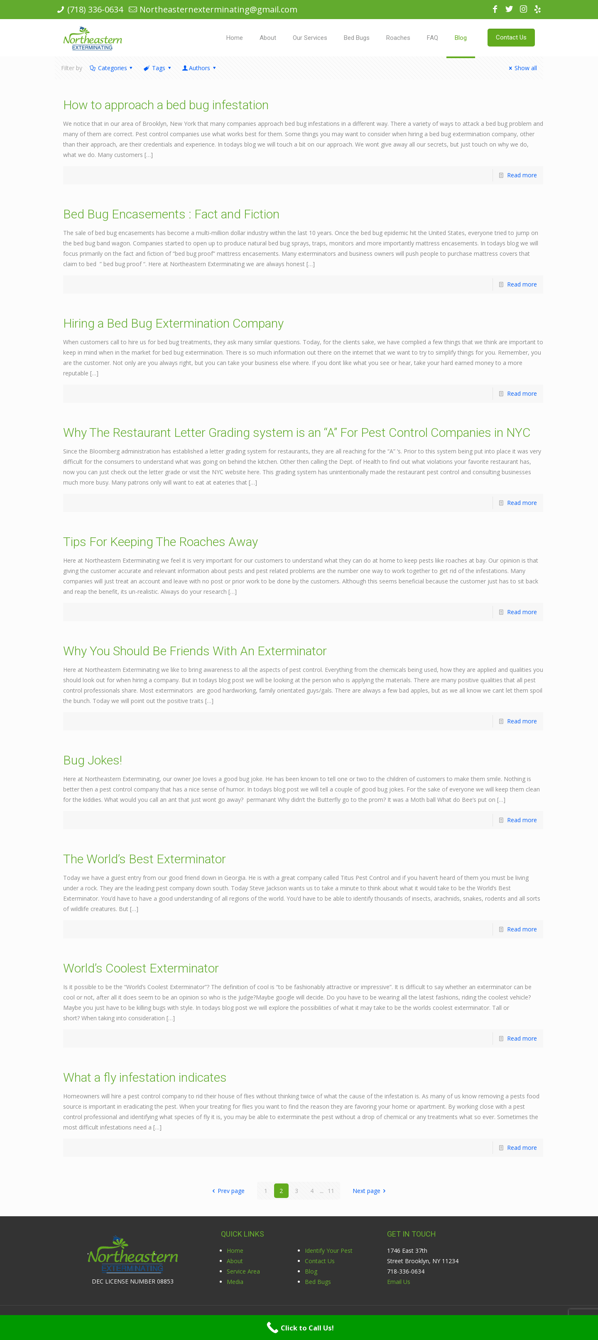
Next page (371, 1191)
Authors (199, 68)
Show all (521, 68)
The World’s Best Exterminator (144, 859)
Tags (157, 68)
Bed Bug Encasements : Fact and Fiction (171, 214)
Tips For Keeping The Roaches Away (160, 541)
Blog (311, 1271)
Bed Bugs (318, 1282)
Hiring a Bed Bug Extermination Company (173, 323)
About (235, 1261)
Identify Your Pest (329, 1250)
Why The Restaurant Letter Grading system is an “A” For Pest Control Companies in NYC (297, 432)
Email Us (398, 1282)
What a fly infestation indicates (145, 1077)
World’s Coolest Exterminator (141, 968)
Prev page (227, 1191)
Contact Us (320, 1261)
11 (331, 1191)
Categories (111, 68)
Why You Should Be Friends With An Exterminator (195, 651)
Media (235, 1282)
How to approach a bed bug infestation (166, 105)
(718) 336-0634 (95, 9)
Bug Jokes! (92, 760)
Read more (522, 175)
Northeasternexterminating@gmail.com (218, 9)
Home (235, 1250)
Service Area (243, 1271)
